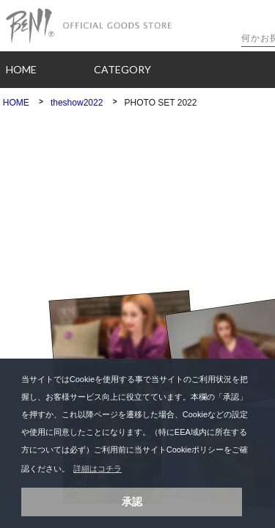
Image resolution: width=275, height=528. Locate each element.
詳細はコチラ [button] (97, 468)
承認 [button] (132, 501)
